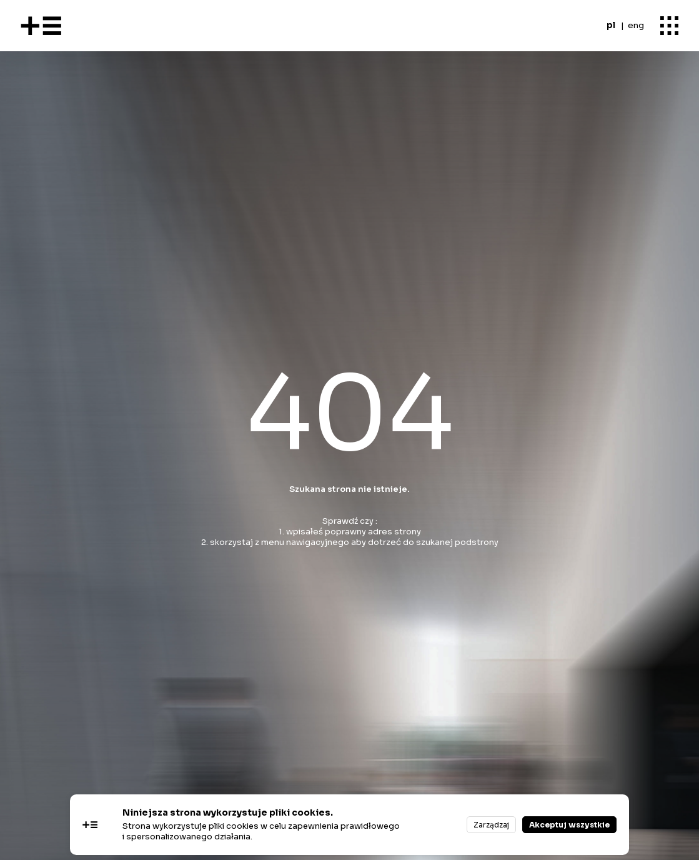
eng (636, 25)
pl (611, 25)
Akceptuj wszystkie (569, 824)
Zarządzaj (491, 824)
